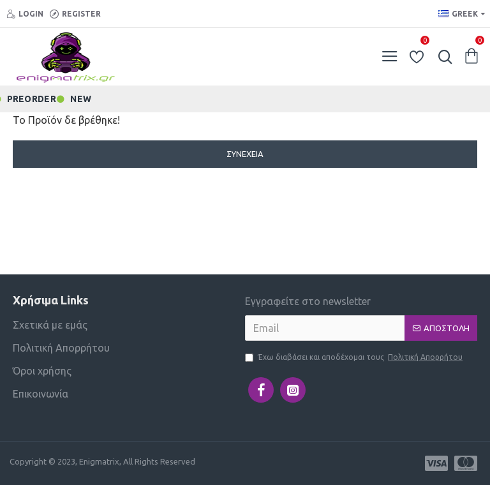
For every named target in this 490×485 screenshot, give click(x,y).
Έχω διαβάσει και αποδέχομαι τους (354, 357)
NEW (80, 98)
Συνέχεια (245, 153)
